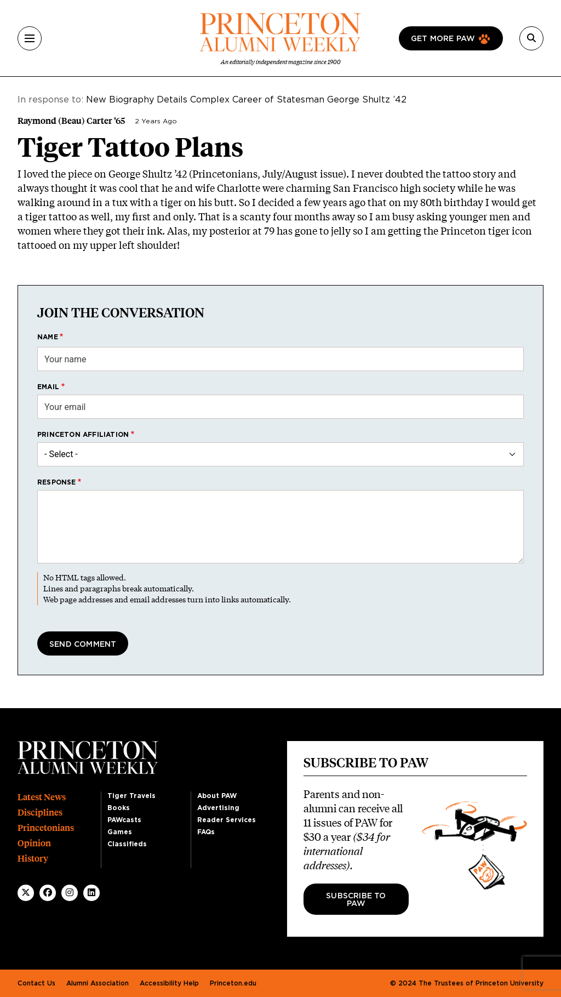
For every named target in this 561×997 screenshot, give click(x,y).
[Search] (531, 38)
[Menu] (30, 38)
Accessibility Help (169, 983)
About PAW (217, 796)
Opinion (34, 843)
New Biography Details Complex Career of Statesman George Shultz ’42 (246, 99)
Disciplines (40, 812)
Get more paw (443, 39)
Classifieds (127, 844)
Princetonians (46, 828)
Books (118, 808)
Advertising (218, 808)
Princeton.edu (233, 983)
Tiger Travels (131, 796)
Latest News (42, 797)
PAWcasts (124, 820)
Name (47, 337)
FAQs (206, 832)
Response (56, 482)
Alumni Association (97, 983)
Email (48, 387)
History (33, 858)
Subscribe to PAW (356, 900)
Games (119, 832)
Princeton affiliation (83, 434)
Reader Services (226, 820)
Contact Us (36, 983)
